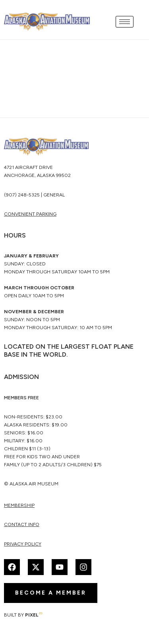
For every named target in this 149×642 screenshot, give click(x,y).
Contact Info (21, 524)
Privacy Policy (22, 544)
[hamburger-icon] (125, 21)
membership (19, 505)
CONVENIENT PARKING (30, 214)
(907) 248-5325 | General (34, 195)
